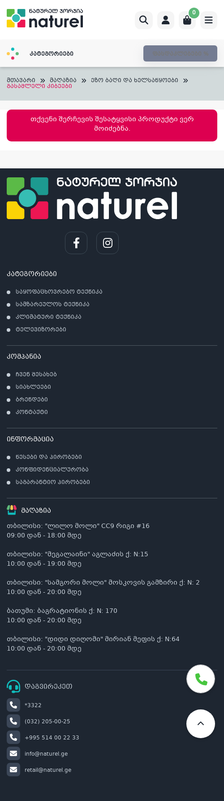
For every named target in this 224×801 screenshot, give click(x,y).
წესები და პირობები (49, 457)
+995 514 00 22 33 (43, 738)
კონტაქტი (32, 413)
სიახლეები (33, 387)
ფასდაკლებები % (180, 54)
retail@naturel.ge (39, 770)
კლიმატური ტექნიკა (49, 317)
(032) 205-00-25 (38, 722)
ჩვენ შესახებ (36, 375)
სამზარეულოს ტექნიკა (53, 305)
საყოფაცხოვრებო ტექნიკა (59, 292)
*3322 (24, 706)
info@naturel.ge (37, 754)
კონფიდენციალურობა (52, 470)
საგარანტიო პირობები (53, 483)
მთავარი (21, 81)
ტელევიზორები (41, 330)
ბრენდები (32, 400)
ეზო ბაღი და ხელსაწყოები (134, 81)
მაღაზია (63, 81)
